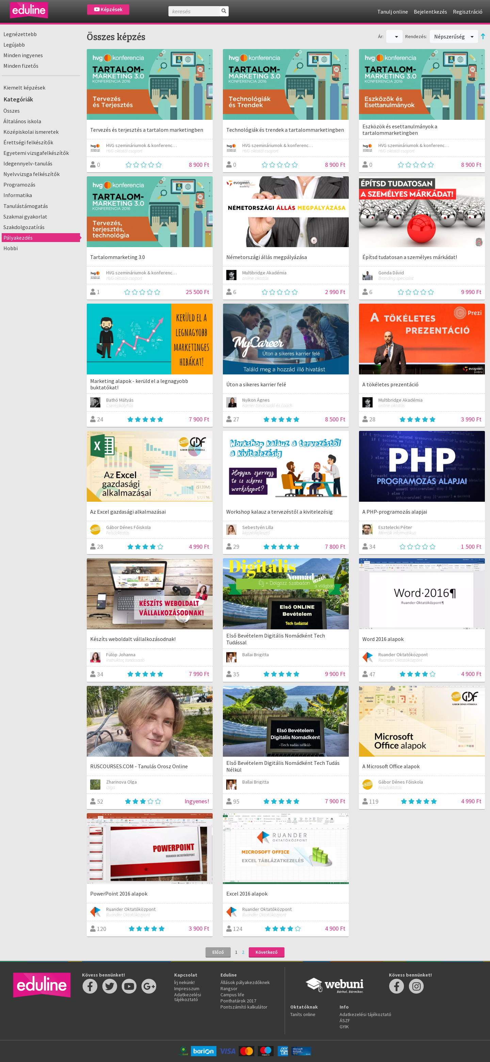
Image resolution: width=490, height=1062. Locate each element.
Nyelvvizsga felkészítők (31, 174)
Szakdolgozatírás (24, 227)
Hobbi (10, 248)
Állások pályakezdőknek (245, 982)
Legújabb (14, 44)
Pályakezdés (18, 237)
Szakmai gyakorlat (25, 216)
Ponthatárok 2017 (238, 1001)
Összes (11, 110)
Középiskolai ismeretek (31, 131)
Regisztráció (468, 11)
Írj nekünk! (184, 982)
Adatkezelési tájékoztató (187, 997)
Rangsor (229, 988)
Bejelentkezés (430, 11)
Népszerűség (454, 36)
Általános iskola (22, 121)
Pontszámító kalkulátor (243, 1007)
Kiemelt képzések (24, 87)
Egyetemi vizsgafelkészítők (36, 152)
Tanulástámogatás (25, 206)
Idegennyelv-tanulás (27, 163)
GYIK (344, 1027)
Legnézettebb (20, 34)
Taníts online (302, 1014)
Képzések (108, 9)
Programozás (19, 184)
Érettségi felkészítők (28, 142)
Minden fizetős (20, 65)
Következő (267, 952)
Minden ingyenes (23, 55)
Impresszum (186, 988)
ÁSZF (345, 1020)
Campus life (232, 995)
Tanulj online (392, 11)
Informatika (17, 195)
